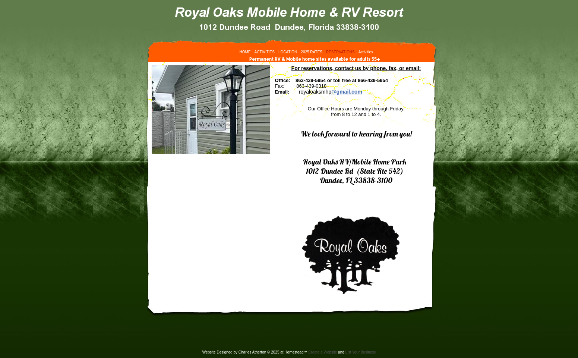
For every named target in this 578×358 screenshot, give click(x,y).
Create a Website (322, 352)
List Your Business (360, 352)
